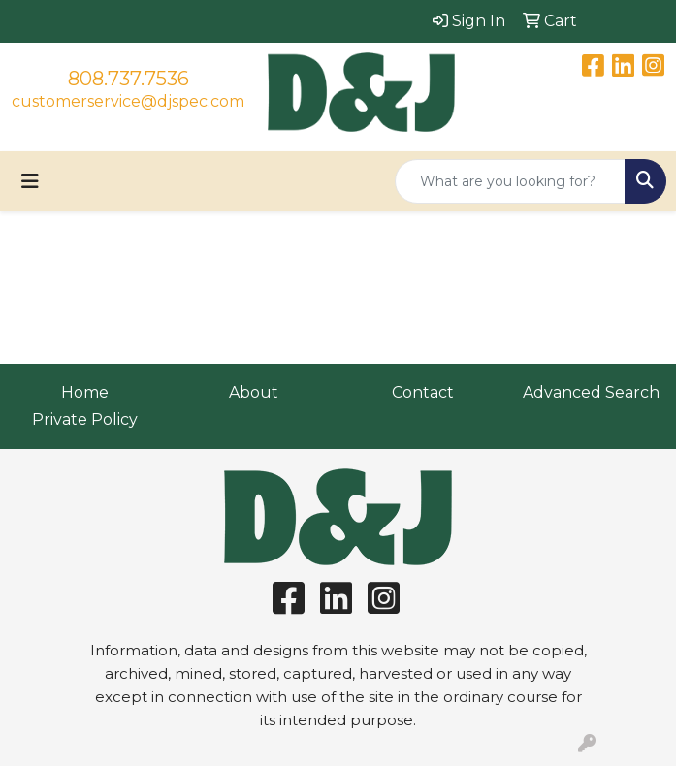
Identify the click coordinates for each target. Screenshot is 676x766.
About (253, 392)
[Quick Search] (510, 181)
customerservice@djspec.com (128, 101)
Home (85, 392)
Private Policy (85, 419)
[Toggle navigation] (30, 181)
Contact (423, 392)
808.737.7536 (128, 78)
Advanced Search (591, 392)
